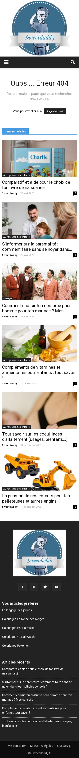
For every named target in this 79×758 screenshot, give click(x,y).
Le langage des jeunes (17, 610)
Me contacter (17, 746)
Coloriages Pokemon (15, 645)
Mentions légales (41, 746)
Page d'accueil (55, 111)
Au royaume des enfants (16, 175)
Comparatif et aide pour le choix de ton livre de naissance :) (33, 671)
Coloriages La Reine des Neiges (23, 619)
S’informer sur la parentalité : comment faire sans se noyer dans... (37, 246)
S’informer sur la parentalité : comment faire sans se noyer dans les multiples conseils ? (37, 684)
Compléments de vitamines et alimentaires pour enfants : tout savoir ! (39, 372)
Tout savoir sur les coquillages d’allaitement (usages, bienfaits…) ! (36, 437)
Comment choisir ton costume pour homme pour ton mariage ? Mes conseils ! (37, 697)
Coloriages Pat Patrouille (18, 628)
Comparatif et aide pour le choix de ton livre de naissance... (36, 185)
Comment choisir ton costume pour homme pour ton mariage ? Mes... (36, 308)
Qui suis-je (64, 746)
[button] (73, 62)
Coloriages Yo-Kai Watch (18, 636)
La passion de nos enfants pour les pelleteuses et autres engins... (36, 498)
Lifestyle (7, 298)
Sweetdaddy (9, 193)
